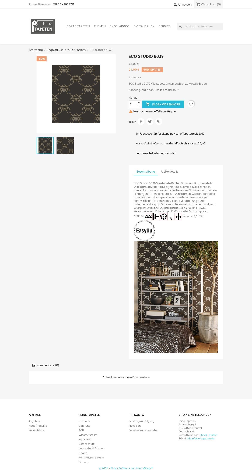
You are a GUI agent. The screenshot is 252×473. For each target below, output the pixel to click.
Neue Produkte (38, 425)
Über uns (84, 421)
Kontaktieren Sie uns (91, 457)
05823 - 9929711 (63, 4)
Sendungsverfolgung (141, 421)
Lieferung (84, 425)
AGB (81, 430)
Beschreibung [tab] (145, 171)
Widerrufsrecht (88, 434)
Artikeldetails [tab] (169, 171)
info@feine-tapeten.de (201, 438)
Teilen (140, 121)
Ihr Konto (136, 415)
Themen (100, 26)
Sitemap (84, 462)
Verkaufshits (36, 430)
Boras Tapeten (78, 26)
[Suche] (200, 26)
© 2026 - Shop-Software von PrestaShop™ (126, 468)
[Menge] (133, 104)
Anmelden (135, 425)
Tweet (149, 121)
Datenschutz (86, 444)
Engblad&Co (120, 26)
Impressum (85, 439)
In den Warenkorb (163, 104)
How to (83, 453)
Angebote (35, 421)
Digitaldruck (144, 26)
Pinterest (158, 121)
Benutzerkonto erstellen (143, 430)
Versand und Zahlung (91, 448)
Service (164, 26)
